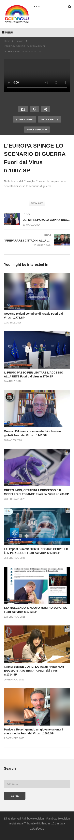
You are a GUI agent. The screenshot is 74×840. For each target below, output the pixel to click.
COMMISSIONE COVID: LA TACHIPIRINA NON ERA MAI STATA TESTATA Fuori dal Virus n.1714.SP (34, 670)
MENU (7, 32)
